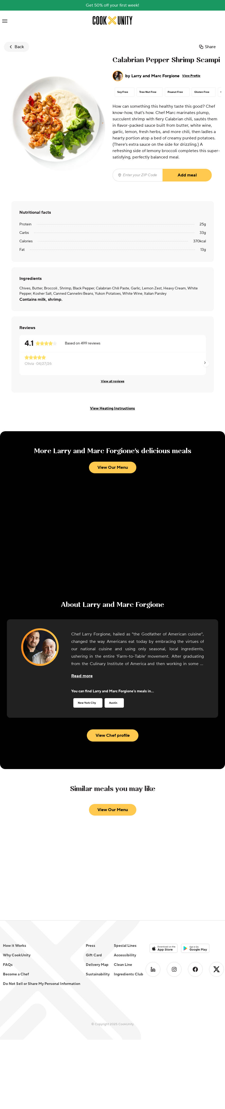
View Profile (191, 76)
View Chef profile (113, 735)
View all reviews (112, 381)
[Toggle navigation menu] (4, 21)
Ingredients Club (128, 974)
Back (16, 46)
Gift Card (94, 955)
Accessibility (125, 955)
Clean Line (123, 964)
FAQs (8, 964)
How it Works (14, 945)
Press (90, 945)
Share (207, 46)
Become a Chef (16, 974)
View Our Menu (112, 467)
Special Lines (125, 945)
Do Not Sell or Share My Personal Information (41, 983)
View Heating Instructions (112, 408)
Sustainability (98, 974)
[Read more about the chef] (82, 676)
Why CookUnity (16, 955)
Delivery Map (97, 964)
